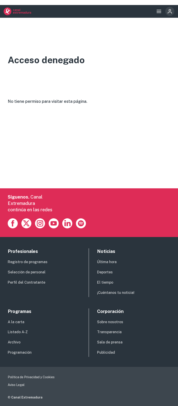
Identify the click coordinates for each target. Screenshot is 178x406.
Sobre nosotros (110, 322)
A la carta (16, 322)
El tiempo (105, 282)
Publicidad (106, 352)
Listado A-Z (18, 332)
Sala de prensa (110, 342)
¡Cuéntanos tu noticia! (115, 292)
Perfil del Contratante (26, 282)
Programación (20, 352)
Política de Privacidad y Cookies (31, 377)
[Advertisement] (89, 156)
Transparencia (109, 332)
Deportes (105, 272)
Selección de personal (26, 272)
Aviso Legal (16, 385)
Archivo (14, 342)
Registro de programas (28, 262)
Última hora (107, 262)
